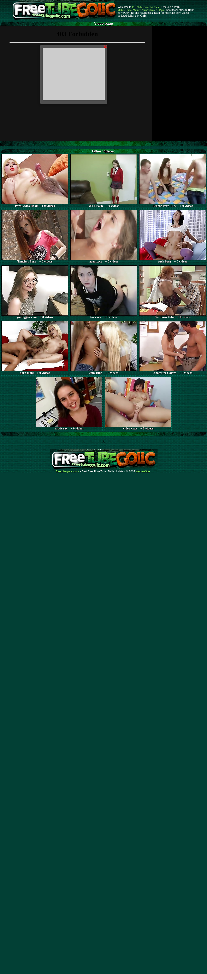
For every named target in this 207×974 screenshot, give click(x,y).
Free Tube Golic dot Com (145, 7)
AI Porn (160, 10)
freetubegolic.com (67, 471)
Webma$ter (143, 471)
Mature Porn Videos (143, 10)
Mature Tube (124, 10)
